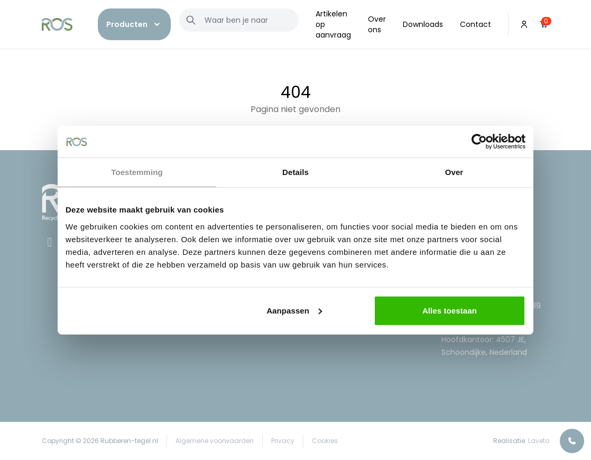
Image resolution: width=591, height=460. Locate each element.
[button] (134, 24)
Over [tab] (454, 172)
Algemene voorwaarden (215, 440)
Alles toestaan (449, 310)
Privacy (282, 440)
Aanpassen (294, 310)
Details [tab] (295, 172)
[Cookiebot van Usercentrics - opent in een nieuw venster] (479, 142)
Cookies (325, 440)
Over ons (377, 24)
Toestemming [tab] (137, 172)
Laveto (538, 440)
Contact (475, 24)
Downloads (423, 24)
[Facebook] (51, 243)
